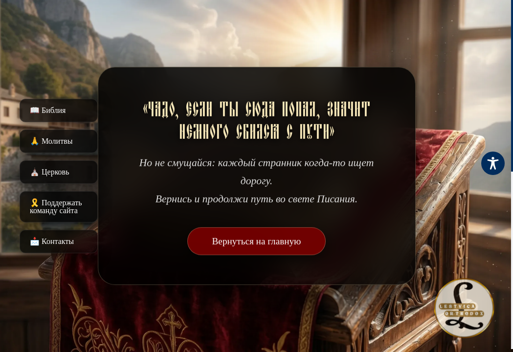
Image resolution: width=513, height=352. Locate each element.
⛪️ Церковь (49, 172)
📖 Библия (48, 110)
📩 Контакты (52, 241)
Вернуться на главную (256, 241)
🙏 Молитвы (51, 141)
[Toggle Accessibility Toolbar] (493, 163)
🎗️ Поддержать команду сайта (56, 206)
